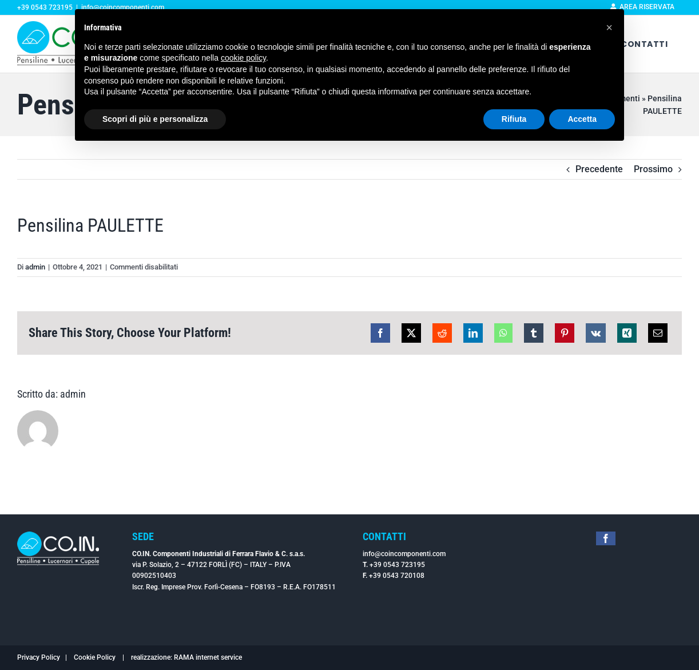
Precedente (599, 169)
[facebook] (605, 538)
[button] (609, 27)
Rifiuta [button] (514, 119)
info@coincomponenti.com (404, 554)
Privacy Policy (38, 657)
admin (35, 267)
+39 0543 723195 (397, 565)
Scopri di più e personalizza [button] (155, 119)
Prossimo (653, 169)
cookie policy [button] (243, 57)
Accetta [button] (582, 119)
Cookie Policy (95, 657)
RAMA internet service (208, 657)
